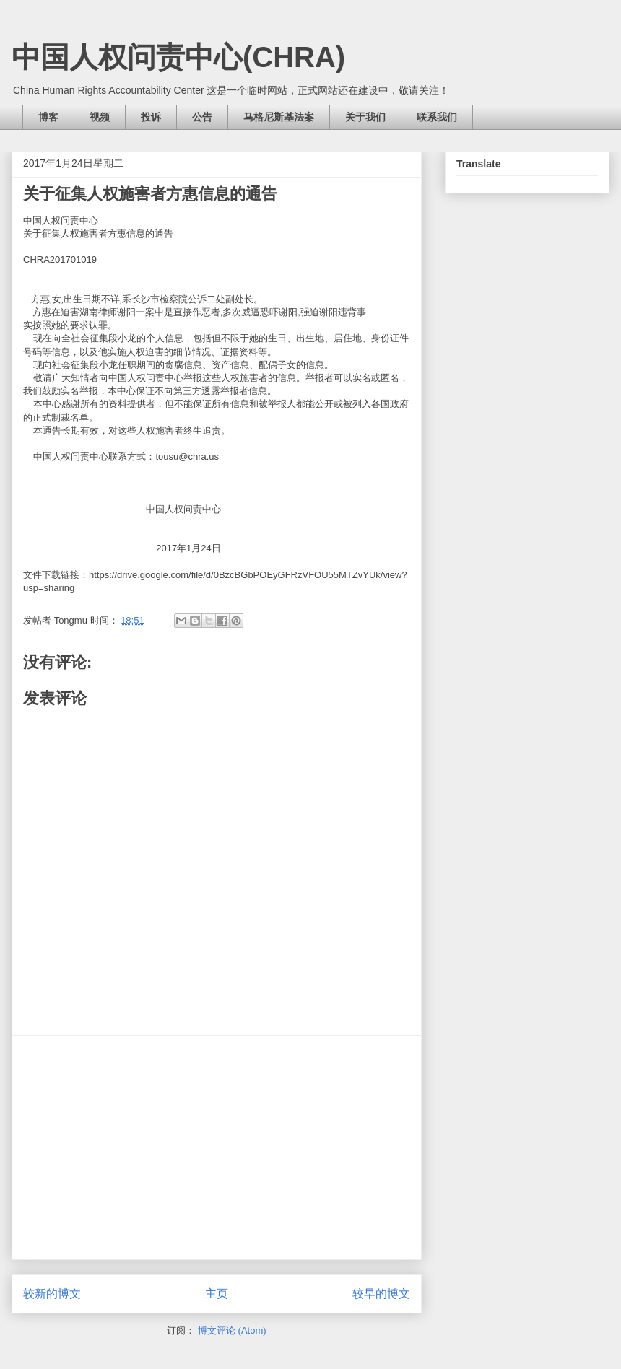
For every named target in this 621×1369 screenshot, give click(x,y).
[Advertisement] (216, 1147)
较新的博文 (52, 1293)
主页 (216, 1293)
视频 (100, 117)
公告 (202, 117)
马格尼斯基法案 (278, 117)
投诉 (151, 117)
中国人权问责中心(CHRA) (178, 57)
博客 (48, 117)
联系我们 (437, 117)
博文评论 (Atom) (232, 1330)
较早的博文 (381, 1293)
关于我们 (365, 117)
